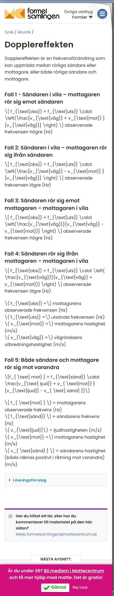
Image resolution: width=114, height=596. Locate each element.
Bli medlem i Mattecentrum (74, 571)
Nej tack (80, 587)
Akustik (24, 32)
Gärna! (59, 587)
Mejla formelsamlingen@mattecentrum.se (56, 534)
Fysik (9, 32)
